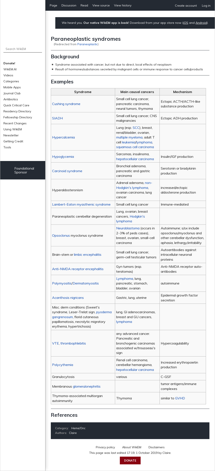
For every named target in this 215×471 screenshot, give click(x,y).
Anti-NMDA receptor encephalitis (78, 269)
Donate (130, 460)
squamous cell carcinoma (135, 147)
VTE (55, 343)
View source (101, 5)
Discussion (69, 5)
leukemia (128, 142)
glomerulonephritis (87, 386)
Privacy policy (105, 447)
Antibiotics (10, 99)
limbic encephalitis (87, 254)
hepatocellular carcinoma (135, 159)
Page (53, 5)
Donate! (9, 63)
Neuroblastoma (128, 228)
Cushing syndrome (66, 104)
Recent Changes (15, 123)
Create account (186, 6)
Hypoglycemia (63, 156)
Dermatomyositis (86, 283)
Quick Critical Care (16, 105)
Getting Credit (13, 141)
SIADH (57, 118)
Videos (8, 75)
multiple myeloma (129, 137)
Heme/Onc (78, 428)
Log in (206, 6)
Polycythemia (62, 365)
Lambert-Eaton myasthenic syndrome (81, 204)
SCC (136, 127)
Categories (11, 81)
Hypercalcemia (63, 137)
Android (201, 23)
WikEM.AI (10, 69)
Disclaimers (157, 447)
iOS (185, 23)
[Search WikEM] (22, 49)
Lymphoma (124, 278)
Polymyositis (62, 283)
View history (122, 5)
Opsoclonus (61, 235)
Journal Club (12, 93)
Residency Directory (17, 111)
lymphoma (144, 142)
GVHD (180, 398)
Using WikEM (12, 129)
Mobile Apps (12, 87)
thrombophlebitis (73, 343)
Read (84, 5)
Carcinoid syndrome (67, 171)
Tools (7, 147)
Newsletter (11, 135)
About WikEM (131, 447)
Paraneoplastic (87, 44)
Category (61, 428)
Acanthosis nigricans (68, 297)
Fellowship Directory (17, 117)
